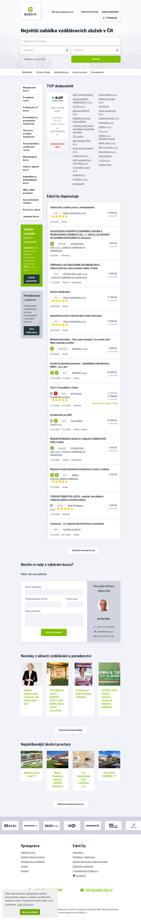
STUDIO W (104, 106)
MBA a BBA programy (29, 191)
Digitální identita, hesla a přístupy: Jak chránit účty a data (31, 697)
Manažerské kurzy (29, 89)
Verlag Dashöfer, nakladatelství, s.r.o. (82, 100)
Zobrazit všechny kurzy (83, 550)
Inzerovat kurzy (89, 11)
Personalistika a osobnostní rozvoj (31, 146)
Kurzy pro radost (31, 209)
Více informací (31, 330)
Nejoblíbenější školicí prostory (46, 744)
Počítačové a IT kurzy (30, 109)
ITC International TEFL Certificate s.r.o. (83, 779)
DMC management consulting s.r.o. (82, 162)
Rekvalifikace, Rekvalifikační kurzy (30, 179)
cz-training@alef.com (57, 131)
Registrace (90, 857)
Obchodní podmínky (83, 866)
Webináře (27, 72)
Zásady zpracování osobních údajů (90, 861)
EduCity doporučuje (63, 196)
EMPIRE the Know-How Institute (82, 120)
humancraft (78, 183)
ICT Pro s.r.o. (79, 106)
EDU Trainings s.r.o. (108, 147)
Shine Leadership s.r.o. (107, 112)
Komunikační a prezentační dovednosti (30, 120)
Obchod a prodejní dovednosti (28, 133)
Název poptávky (33, 586)
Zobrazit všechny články (70, 730)
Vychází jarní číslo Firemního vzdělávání (83, 693)
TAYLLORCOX (105, 156)
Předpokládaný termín (36, 598)
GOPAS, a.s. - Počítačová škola (107, 137)
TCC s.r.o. (103, 131)
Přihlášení (110, 18)
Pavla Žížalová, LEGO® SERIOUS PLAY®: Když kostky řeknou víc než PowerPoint (57, 700)
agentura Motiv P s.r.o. (81, 112)
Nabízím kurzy (28, 852)
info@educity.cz (105, 631)
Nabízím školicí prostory (33, 857)
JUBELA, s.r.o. (105, 126)
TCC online (78, 136)
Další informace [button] (25, 904)
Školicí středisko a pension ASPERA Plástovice (57, 779)
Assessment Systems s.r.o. (83, 150)
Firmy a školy (43, 72)
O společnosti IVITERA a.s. (86, 870)
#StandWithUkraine (62, 12)
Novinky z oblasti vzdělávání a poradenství (56, 656)
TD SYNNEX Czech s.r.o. (81, 169)
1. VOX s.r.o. (105, 160)
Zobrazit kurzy (58, 145)
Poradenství (97, 72)
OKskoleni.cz (79, 175)
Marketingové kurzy (30, 158)
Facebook (79, 875)
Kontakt (25, 870)
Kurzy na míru (80, 72)
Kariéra (24, 866)
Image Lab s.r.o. (80, 155)
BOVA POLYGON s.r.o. (107, 100)
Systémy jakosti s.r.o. (109, 118)
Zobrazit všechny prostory (70, 804)
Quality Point (105, 164)
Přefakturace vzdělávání (33, 861)
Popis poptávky (33, 610)
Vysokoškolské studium (30, 201)
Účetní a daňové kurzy (31, 168)
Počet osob (72, 598)
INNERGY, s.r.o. (80, 179)
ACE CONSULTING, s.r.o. (82, 142)
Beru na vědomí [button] (30, 912)
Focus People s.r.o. (108, 94)
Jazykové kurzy (31, 216)
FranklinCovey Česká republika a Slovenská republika (83, 129)
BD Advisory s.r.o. (107, 151)
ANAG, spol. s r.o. (107, 143)
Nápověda (78, 852)
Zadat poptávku (110, 11)
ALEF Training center (57, 109)
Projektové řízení (28, 99)
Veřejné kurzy (61, 72)
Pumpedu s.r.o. (106, 122)
